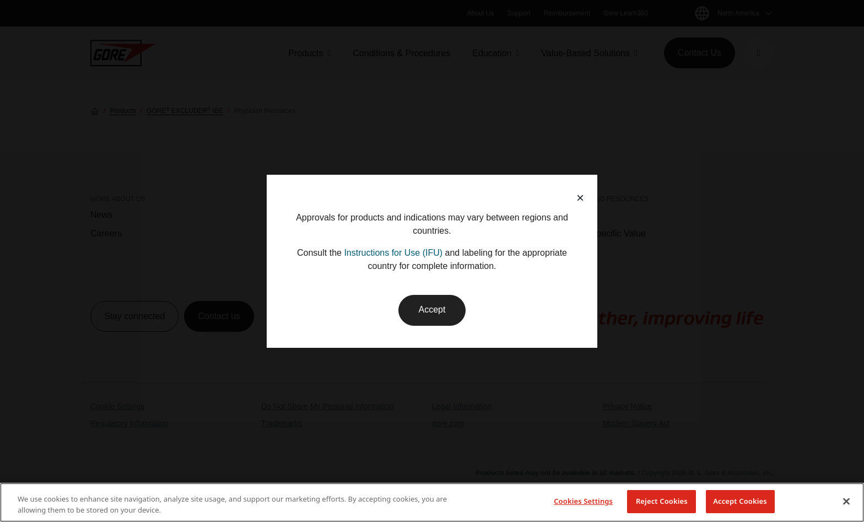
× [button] (580, 197)
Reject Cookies (662, 501)
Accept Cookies (740, 501)
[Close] (846, 501)
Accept (432, 309)
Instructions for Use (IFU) (393, 252)
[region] (432, 502)
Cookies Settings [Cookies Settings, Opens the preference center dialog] (583, 501)
